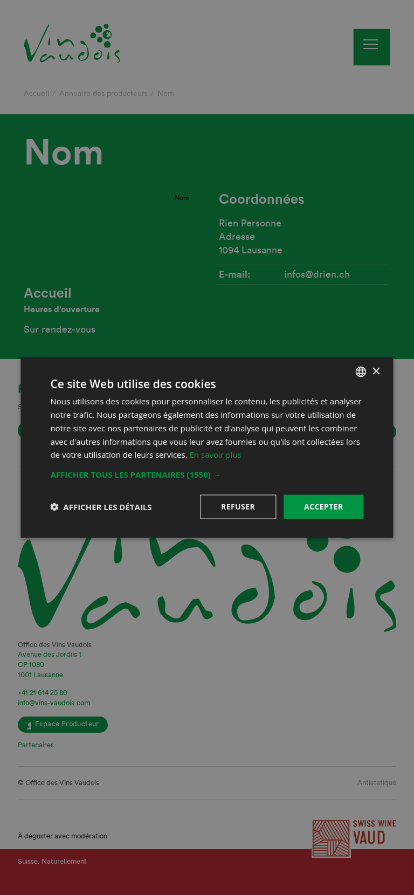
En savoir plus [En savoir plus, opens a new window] (216, 454)
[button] (206, 474)
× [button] (376, 371)
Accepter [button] (323, 506)
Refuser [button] (238, 506)
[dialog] (207, 447)
